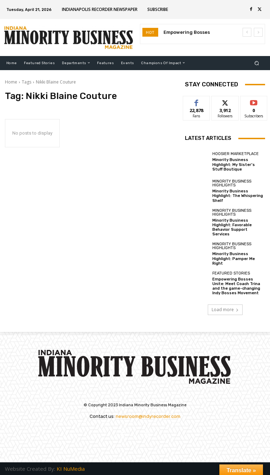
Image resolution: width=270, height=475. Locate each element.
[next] (258, 32)
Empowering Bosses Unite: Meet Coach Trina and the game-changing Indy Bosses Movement (236, 286)
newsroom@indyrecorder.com (148, 416)
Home (11, 82)
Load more (225, 310)
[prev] (247, 32)
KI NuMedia (71, 468)
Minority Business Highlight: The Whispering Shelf (237, 196)
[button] (257, 63)
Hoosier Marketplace (235, 154)
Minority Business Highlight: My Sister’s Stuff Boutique (233, 164)
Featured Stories (231, 273)
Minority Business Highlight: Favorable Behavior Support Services (232, 227)
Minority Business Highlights (231, 183)
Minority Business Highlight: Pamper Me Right (233, 258)
